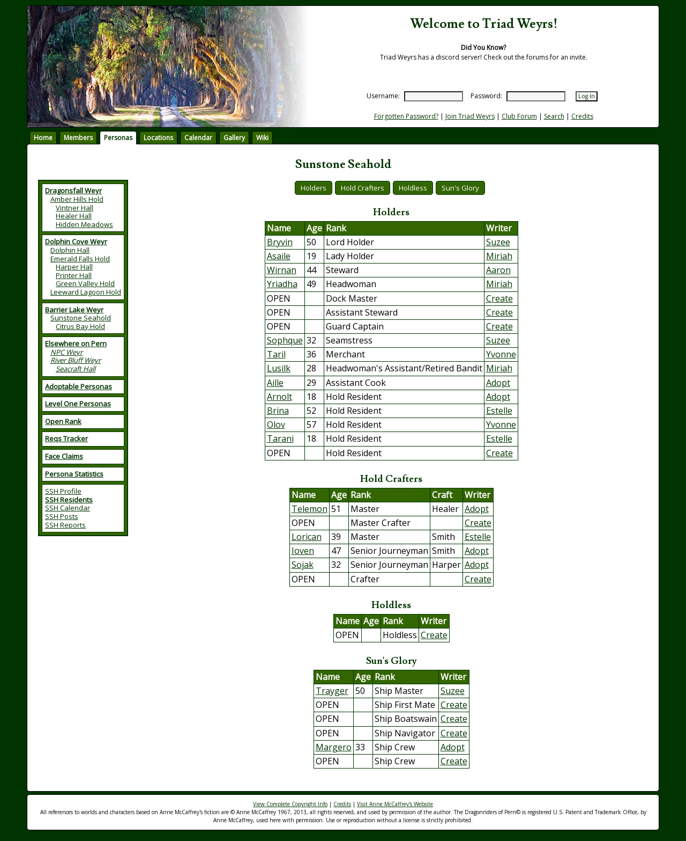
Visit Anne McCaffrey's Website (395, 804)
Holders (313, 188)
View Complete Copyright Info (290, 804)
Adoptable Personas (78, 386)
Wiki (262, 137)
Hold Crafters (362, 188)
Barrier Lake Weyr (74, 310)
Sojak (303, 565)
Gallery (234, 137)
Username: (383, 95)
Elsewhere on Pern (76, 343)
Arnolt (279, 397)
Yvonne (501, 354)
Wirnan (281, 270)
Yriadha (282, 284)
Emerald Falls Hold (80, 259)
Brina (278, 410)
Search (554, 116)
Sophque (285, 340)
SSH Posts (61, 516)
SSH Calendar (67, 508)
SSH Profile (63, 491)
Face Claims (64, 456)
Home (43, 137)
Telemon (309, 509)
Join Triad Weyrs (470, 116)
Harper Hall (74, 267)
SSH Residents (69, 499)
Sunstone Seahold (80, 318)
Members (78, 137)
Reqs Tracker (66, 438)
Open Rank (63, 421)
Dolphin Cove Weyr (76, 241)
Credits (582, 116)
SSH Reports (65, 525)
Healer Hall (74, 216)
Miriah (499, 256)
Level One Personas (78, 403)
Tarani (280, 438)
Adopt (498, 383)
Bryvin (280, 242)
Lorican (307, 537)
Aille (275, 383)
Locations (158, 137)
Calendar (198, 137)
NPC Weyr (66, 352)
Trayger (332, 691)
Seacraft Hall (75, 369)
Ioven (303, 551)
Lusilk (278, 368)
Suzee (498, 242)
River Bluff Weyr (75, 360)
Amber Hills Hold (76, 199)
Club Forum (519, 116)
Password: (486, 95)
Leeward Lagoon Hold (85, 292)
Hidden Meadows (84, 224)
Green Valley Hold (85, 283)
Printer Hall (74, 275)
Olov (276, 424)
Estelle (499, 410)
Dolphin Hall (70, 250)
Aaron (498, 270)
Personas (118, 137)
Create (499, 298)
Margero (334, 747)
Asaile (278, 256)
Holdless (413, 188)
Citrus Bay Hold (80, 326)
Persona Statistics (74, 474)
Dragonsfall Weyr (73, 190)
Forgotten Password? (406, 116)
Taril (276, 354)
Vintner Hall (74, 208)
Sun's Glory (460, 188)
